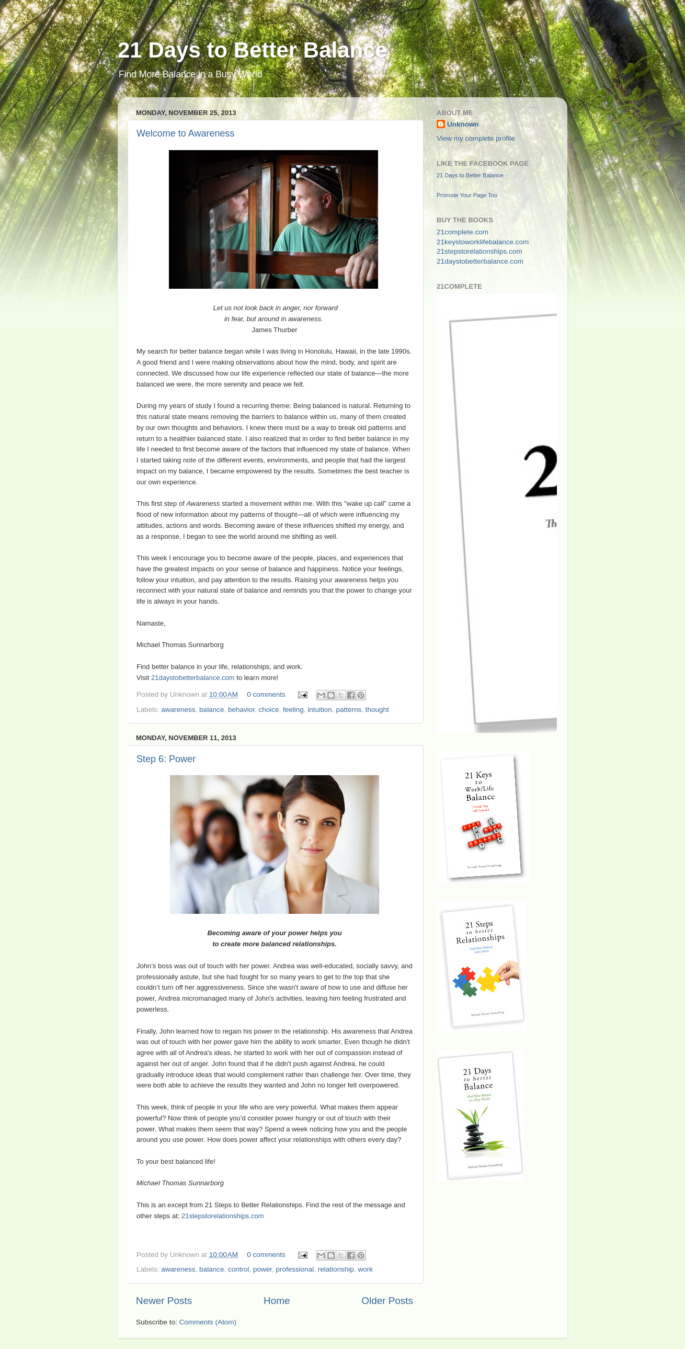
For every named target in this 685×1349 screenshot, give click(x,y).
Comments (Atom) (208, 1322)
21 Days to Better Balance (252, 50)
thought (377, 709)
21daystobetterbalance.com (193, 678)
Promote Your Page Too (467, 195)
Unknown (463, 124)
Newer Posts (164, 1300)
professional (295, 1269)
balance (211, 709)
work (365, 1269)
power (262, 1269)
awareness (178, 709)
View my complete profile (476, 138)
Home (277, 1300)
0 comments (266, 694)
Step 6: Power (166, 759)
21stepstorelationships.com (222, 1216)
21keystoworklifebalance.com (483, 242)
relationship (336, 1269)
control (238, 1269)
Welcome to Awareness (185, 133)
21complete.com (462, 232)
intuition (319, 709)
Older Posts (387, 1300)
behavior (241, 709)
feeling (293, 709)
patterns (348, 709)
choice (268, 709)
